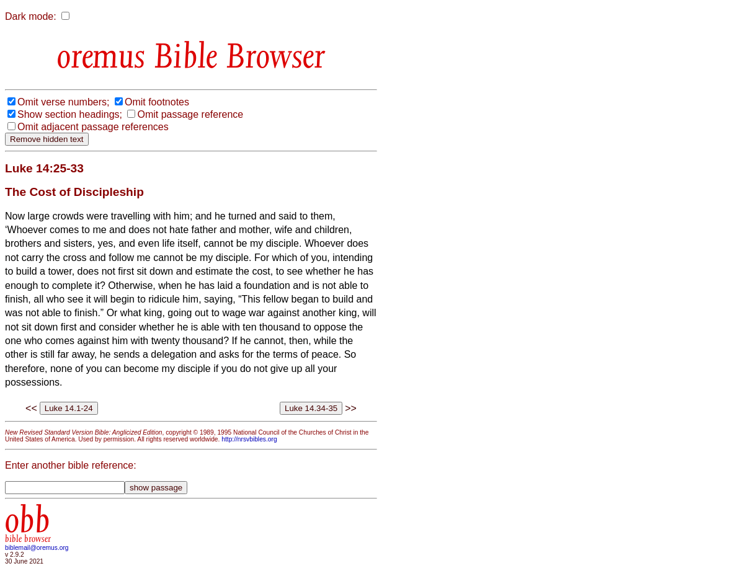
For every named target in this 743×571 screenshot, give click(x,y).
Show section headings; (69, 114)
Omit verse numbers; (63, 102)
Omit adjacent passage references (93, 127)
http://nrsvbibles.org (249, 439)
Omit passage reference (190, 114)
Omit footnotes (157, 102)
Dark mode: (30, 16)
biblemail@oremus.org (37, 547)
